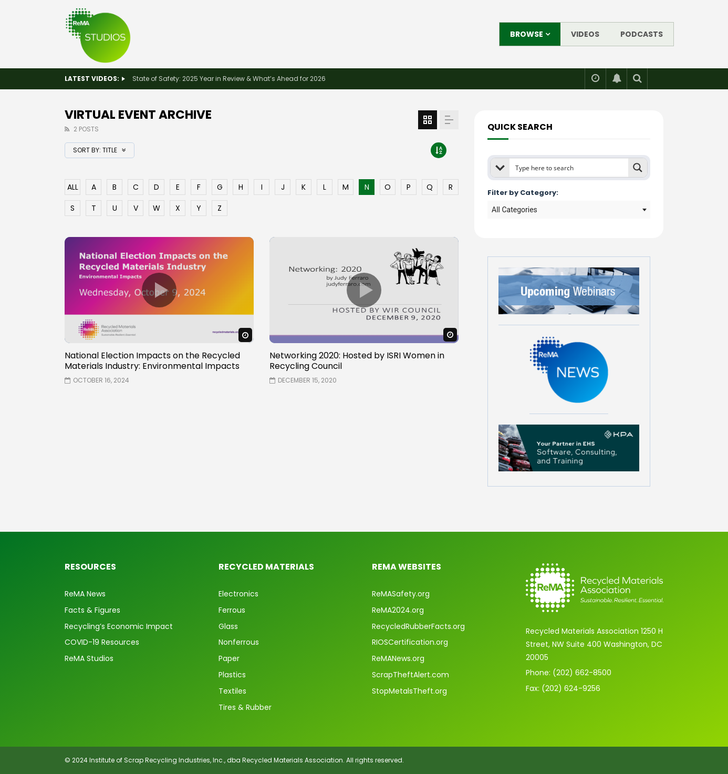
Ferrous (232, 610)
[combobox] (568, 210)
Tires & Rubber (245, 707)
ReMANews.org (398, 658)
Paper (229, 658)
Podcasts (641, 34)
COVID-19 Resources (102, 642)
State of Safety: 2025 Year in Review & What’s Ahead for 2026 (229, 78)
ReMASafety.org (401, 594)
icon (159, 290)
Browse (526, 34)
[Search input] (569, 168)
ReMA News (85, 594)
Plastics (232, 674)
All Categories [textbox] (514, 209)
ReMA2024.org (398, 610)
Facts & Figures (92, 610)
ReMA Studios (89, 658)
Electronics (238, 594)
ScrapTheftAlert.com (410, 674)
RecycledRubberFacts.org (418, 626)
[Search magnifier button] (637, 167)
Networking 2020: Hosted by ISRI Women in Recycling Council (356, 360)
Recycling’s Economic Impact (119, 626)
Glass (228, 626)
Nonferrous (239, 642)
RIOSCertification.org (410, 642)
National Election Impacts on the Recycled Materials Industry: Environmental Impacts (152, 360)
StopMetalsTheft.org (409, 691)
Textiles (232, 691)
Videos (585, 34)
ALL (72, 187)
